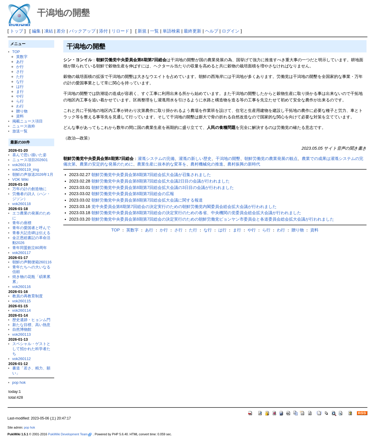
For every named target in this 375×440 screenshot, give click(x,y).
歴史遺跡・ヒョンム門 (31, 320)
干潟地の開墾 (228, 158)
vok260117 (21, 252)
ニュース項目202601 (30, 160)
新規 (142, 30)
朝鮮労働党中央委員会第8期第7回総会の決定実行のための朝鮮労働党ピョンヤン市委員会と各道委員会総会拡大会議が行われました (212, 219)
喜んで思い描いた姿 (29, 155)
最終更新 (192, 30)
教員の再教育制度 (27, 296)
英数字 (22, 56)
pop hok (19, 382)
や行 (20, 96)
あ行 (20, 61)
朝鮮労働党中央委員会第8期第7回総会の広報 (132, 193)
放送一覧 (20, 131)
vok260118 (21, 204)
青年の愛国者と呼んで (31, 228)
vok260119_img (25, 169)
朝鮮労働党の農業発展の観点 (271, 158)
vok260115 (21, 301)
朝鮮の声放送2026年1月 (32, 174)
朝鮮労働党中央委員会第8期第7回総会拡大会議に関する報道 (147, 200)
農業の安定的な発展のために (106, 164)
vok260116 (21, 286)
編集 (36, 30)
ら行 (20, 101)
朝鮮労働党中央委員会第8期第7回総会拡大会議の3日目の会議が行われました (162, 187)
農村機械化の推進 (206, 164)
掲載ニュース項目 (27, 121)
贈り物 (22, 111)
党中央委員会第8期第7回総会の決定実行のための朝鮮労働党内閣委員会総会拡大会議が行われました (184, 206)
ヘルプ (211, 30)
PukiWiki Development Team (69, 434)
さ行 (20, 71)
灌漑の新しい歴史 (195, 158)
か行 (20, 66)
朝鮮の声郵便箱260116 (32, 262)
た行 (20, 76)
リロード (120, 30)
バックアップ (82, 30)
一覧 (154, 30)
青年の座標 (21, 223)
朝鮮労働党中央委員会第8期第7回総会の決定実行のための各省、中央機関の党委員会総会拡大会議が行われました (196, 212)
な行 (20, 81)
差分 (61, 30)
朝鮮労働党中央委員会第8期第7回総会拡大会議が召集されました (151, 174)
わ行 (20, 106)
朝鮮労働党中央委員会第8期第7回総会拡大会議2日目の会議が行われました (160, 181)
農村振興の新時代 (243, 164)
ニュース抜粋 (23, 126)
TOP (16, 52)
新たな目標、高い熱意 (31, 325)
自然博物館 (21, 329)
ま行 (20, 91)
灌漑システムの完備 (156, 158)
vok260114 (21, 310)
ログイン (230, 30)
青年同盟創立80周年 (29, 247)
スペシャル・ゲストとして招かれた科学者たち (31, 349)
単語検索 (171, 30)
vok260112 (21, 359)
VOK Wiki (20, 179)
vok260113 (21, 334)
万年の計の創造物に (29, 189)
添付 (103, 30)
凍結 (48, 30)
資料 (20, 116)
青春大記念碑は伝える (31, 233)
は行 (20, 86)
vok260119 (21, 165)
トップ (16, 30)
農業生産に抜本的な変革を (161, 164)
